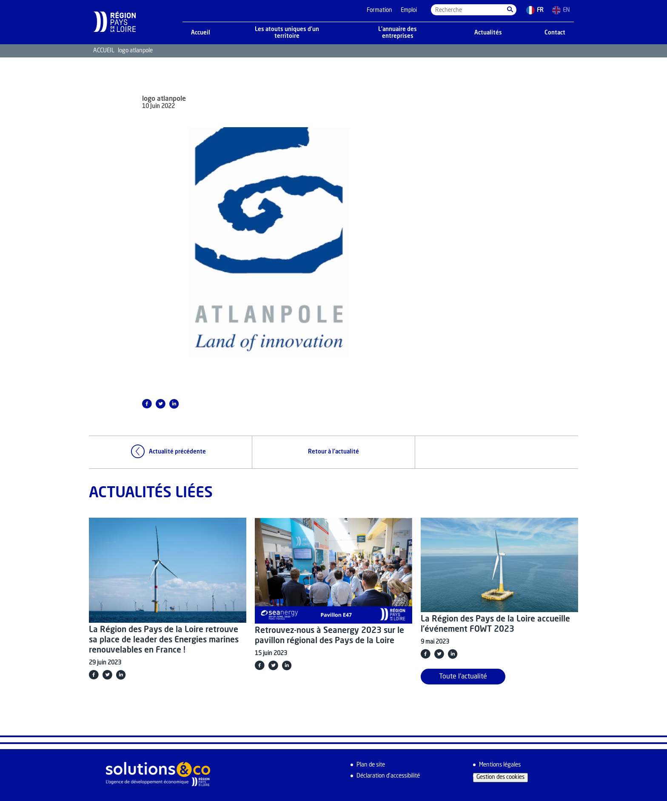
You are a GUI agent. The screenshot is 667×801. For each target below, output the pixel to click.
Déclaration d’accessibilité (388, 776)
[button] (510, 9)
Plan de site (370, 765)
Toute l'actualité (463, 676)
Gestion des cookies (500, 777)
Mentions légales (500, 765)
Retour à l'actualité (333, 452)
